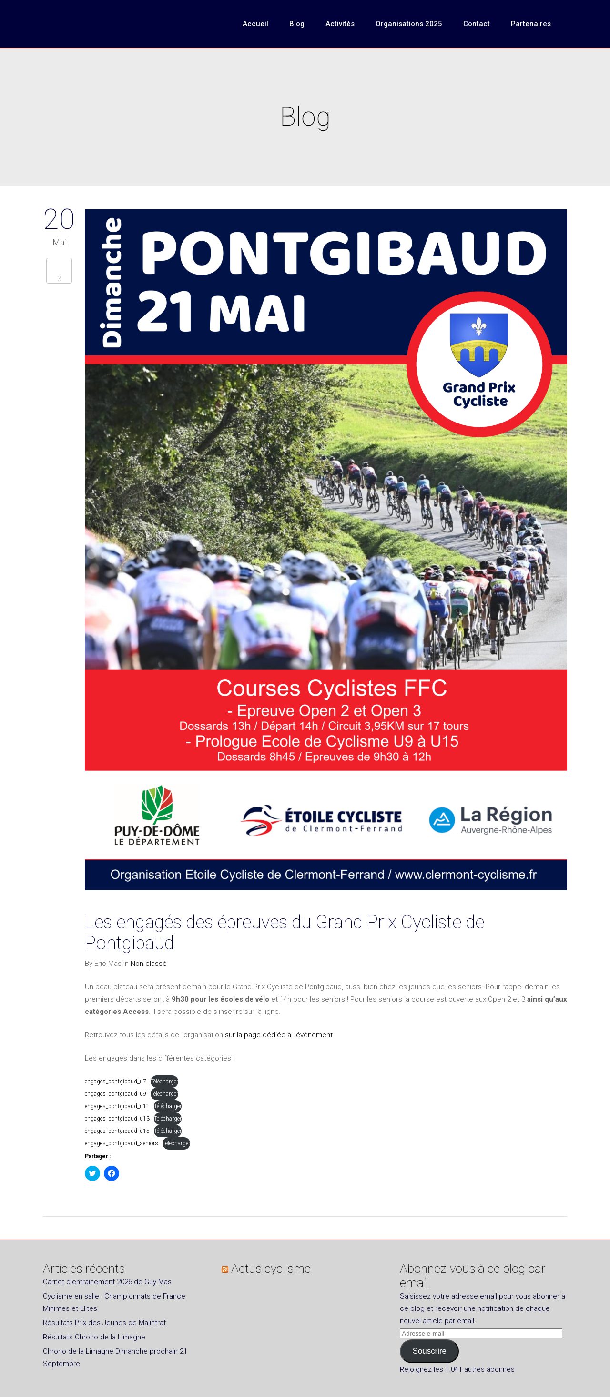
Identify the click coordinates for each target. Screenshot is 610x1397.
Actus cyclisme (271, 1268)
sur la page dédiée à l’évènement (279, 1035)
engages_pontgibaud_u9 (115, 1094)
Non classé (149, 963)
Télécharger (164, 1081)
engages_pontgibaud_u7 (115, 1081)
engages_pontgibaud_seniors (121, 1143)
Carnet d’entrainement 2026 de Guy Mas (107, 1282)
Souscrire (430, 1351)
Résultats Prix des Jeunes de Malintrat (104, 1322)
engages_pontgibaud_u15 (117, 1131)
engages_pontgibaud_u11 (117, 1106)
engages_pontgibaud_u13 (117, 1118)
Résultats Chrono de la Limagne (94, 1337)
